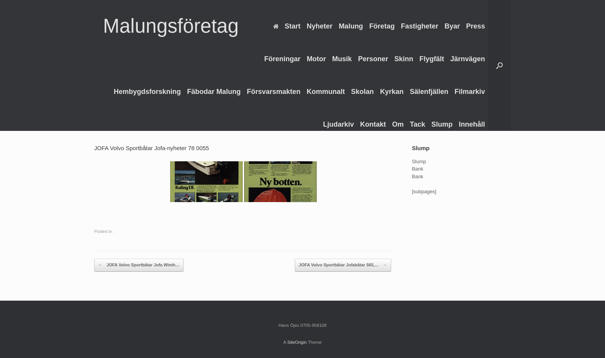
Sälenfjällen (429, 91)
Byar (452, 26)
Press (475, 26)
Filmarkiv (470, 91)
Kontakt (373, 124)
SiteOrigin (297, 342)
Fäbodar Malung (214, 91)
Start (287, 26)
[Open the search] (499, 65)
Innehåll (472, 124)
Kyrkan (392, 91)
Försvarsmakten (274, 91)
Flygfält (431, 59)
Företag (382, 26)
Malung (351, 26)
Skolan (362, 91)
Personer (373, 59)
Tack (417, 124)
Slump (442, 124)
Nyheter (320, 26)
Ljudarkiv (338, 124)
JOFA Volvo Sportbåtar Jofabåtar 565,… (343, 265)
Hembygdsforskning (147, 91)
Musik (342, 59)
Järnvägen (467, 59)
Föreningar (282, 59)
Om (398, 124)
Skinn (403, 59)
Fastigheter (419, 26)
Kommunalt (326, 91)
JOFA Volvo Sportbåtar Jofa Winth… (138, 265)
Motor (316, 59)
